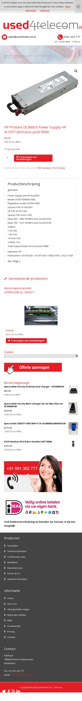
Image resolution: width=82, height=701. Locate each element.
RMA (9, 620)
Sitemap (58, 687)
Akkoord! (45, 10)
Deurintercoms (15, 567)
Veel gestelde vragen (18, 609)
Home (10, 598)
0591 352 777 (72, 36)
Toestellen (12, 545)
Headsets (12, 562)
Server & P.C (13, 573)
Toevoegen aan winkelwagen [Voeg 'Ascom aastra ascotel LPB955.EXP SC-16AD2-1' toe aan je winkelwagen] (27, 340)
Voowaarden (14, 626)
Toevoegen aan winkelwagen (26, 158)
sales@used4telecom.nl (22, 36)
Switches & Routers (17, 579)
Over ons (12, 603)
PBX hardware (20, 55)
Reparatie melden (16, 614)
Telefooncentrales (16, 551)
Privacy (11, 631)
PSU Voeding (58, 168)
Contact (11, 637)
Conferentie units (16, 556)
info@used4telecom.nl (22, 674)
